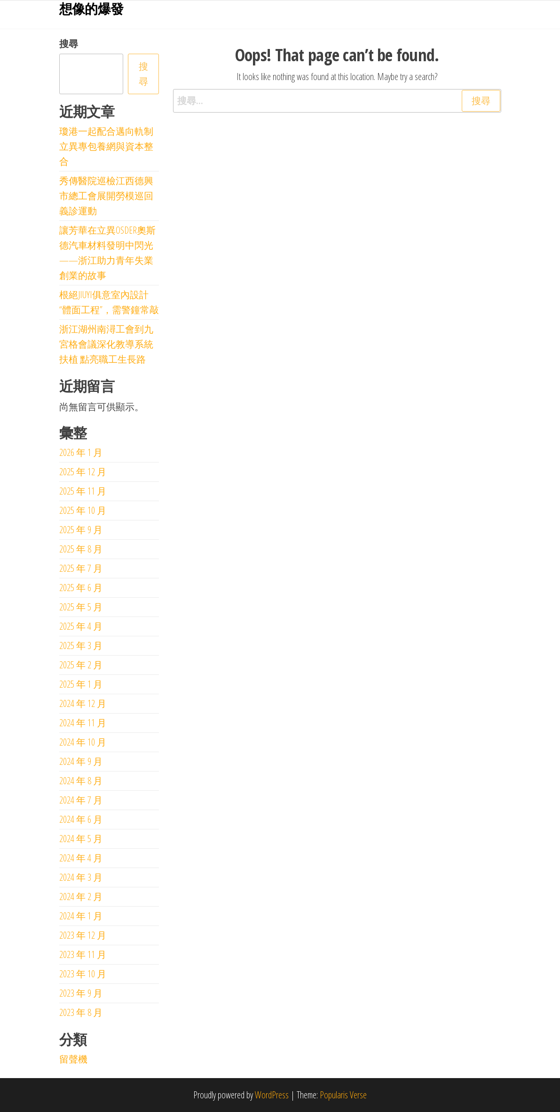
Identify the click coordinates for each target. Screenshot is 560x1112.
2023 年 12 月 (82, 935)
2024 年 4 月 (81, 858)
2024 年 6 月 (81, 819)
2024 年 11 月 (82, 722)
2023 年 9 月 (81, 993)
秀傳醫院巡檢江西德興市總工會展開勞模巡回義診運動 (106, 195)
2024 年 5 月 (81, 838)
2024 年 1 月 (81, 915)
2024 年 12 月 (82, 703)
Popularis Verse (343, 1094)
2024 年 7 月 (81, 800)
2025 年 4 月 (81, 626)
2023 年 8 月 (81, 1012)
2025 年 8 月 (81, 549)
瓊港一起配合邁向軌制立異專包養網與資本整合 (106, 146)
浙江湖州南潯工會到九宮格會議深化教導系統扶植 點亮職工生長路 (106, 344)
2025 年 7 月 (81, 568)
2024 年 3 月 (81, 877)
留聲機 (73, 1059)
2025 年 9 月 (81, 529)
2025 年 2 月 (81, 664)
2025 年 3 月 (81, 645)
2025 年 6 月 (81, 587)
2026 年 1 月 (81, 452)
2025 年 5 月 (81, 607)
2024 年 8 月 (81, 780)
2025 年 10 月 (82, 510)
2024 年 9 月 (81, 761)
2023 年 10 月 (82, 973)
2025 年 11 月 (82, 491)
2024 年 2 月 (81, 896)
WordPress (272, 1094)
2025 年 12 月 (82, 471)
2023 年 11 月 (82, 954)
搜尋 (68, 43)
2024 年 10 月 (82, 742)
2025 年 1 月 (81, 684)
